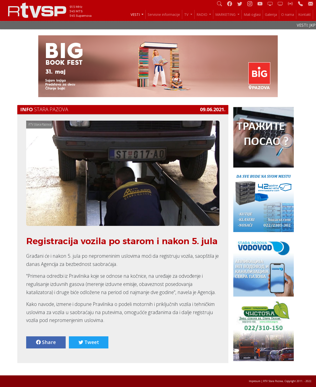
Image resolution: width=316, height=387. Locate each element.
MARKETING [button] (226, 14)
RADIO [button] (202, 14)
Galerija (271, 14)
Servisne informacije (164, 14)
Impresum (254, 381)
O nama (287, 14)
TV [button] (186, 14)
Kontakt (304, 14)
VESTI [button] (136, 14)
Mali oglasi (252, 14)
